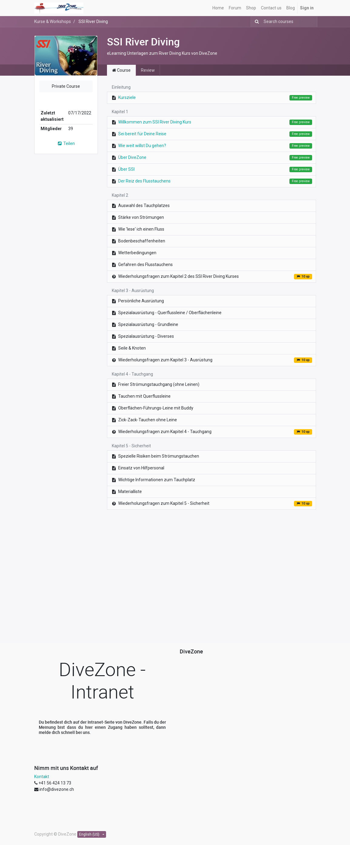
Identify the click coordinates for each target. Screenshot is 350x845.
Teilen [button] (66, 143)
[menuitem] (218, 8)
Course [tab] (121, 70)
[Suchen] (255, 21)
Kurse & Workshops (52, 21)
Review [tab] (148, 70)
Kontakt (41, 776)
